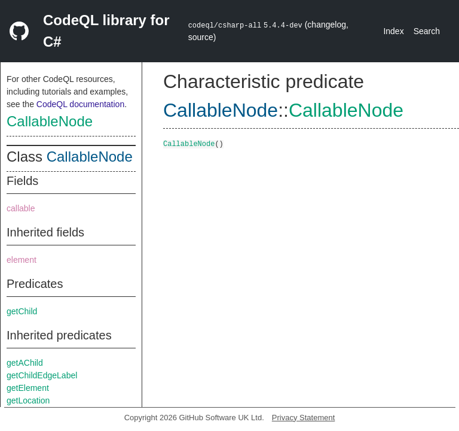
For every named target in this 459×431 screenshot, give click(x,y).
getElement (28, 388)
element (21, 260)
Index (393, 31)
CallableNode (50, 121)
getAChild (25, 363)
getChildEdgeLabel (42, 375)
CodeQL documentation (80, 104)
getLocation (28, 400)
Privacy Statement (303, 417)
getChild (22, 311)
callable (21, 208)
